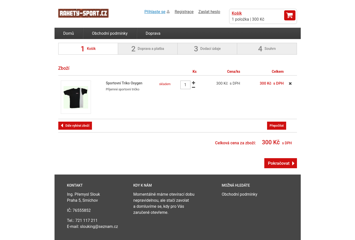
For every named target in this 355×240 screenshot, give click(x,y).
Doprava (153, 33)
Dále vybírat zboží (77, 125)
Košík (237, 13)
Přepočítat (277, 125)
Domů (68, 33)
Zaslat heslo (209, 11)
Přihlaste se (155, 11)
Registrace (184, 11)
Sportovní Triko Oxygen (124, 83)
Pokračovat (279, 163)
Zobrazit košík (289, 15)
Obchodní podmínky (110, 33)
